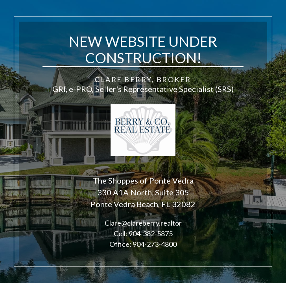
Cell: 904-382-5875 (143, 233)
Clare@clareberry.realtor (143, 223)
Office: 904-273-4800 (143, 244)
